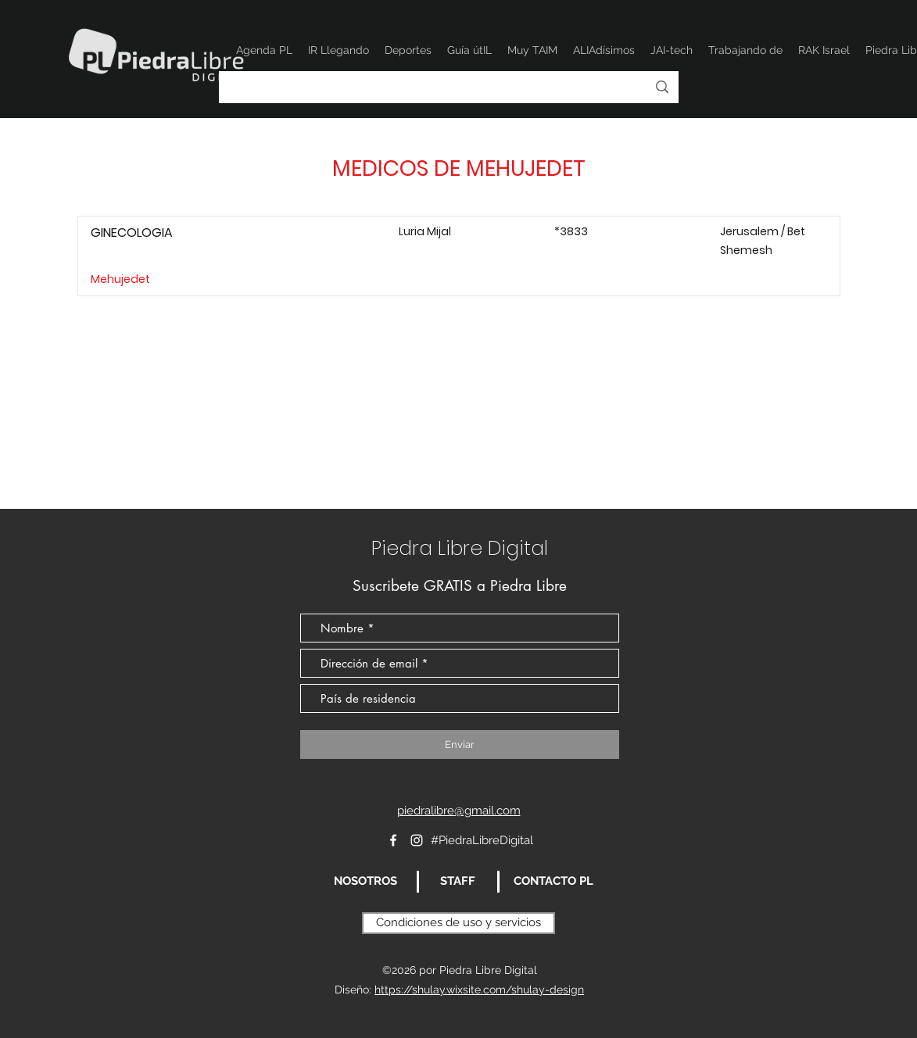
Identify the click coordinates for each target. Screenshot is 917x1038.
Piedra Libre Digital (459, 548)
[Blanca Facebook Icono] (393, 840)
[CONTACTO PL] (554, 882)
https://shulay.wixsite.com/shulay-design (479, 989)
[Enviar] (459, 744)
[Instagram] (416, 840)
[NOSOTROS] (366, 882)
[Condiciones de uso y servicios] (458, 923)
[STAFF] (458, 882)
